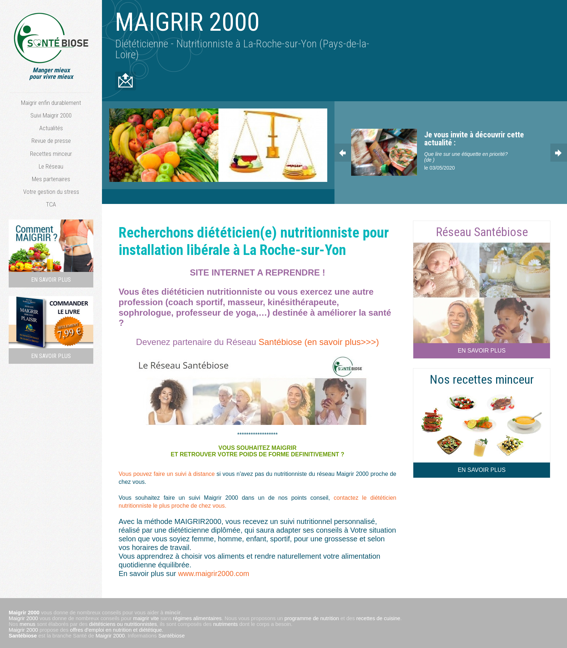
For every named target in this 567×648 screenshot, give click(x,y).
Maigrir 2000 (23, 616)
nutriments (225, 622)
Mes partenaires (51, 179)
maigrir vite (146, 616)
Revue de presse (51, 140)
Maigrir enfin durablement (51, 102)
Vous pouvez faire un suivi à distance (168, 472)
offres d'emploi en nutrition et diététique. (116, 628)
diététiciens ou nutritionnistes (123, 622)
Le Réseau (51, 166)
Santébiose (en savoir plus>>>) (319, 340)
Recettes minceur (51, 153)
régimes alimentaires (197, 616)
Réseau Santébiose (482, 229)
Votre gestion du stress (51, 191)
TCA (51, 204)
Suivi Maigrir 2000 (51, 115)
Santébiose (23, 633)
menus (27, 622)
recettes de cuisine (378, 616)
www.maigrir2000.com (214, 571)
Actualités (51, 128)
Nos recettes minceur (482, 377)
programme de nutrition (312, 616)
